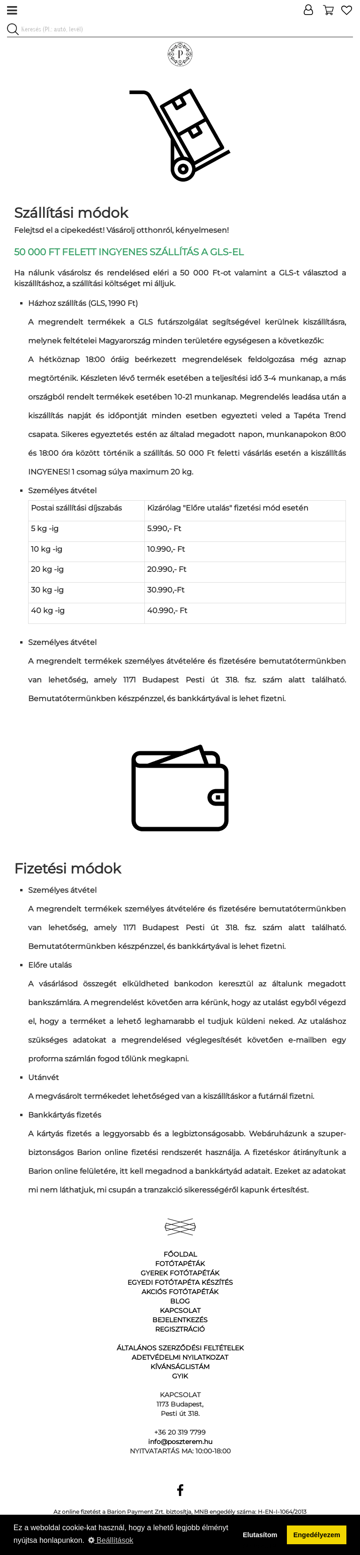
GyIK (180, 1376)
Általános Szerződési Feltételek (180, 1348)
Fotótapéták (180, 1263)
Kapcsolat (180, 1310)
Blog (180, 1301)
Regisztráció (180, 1329)
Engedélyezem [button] (316, 1535)
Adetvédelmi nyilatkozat (180, 1357)
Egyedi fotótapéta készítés (180, 1282)
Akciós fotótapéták (180, 1292)
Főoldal (180, 1254)
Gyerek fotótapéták (180, 1273)
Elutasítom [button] (260, 1535)
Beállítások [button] (111, 1540)
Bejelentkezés (180, 1320)
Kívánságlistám (180, 1366)
